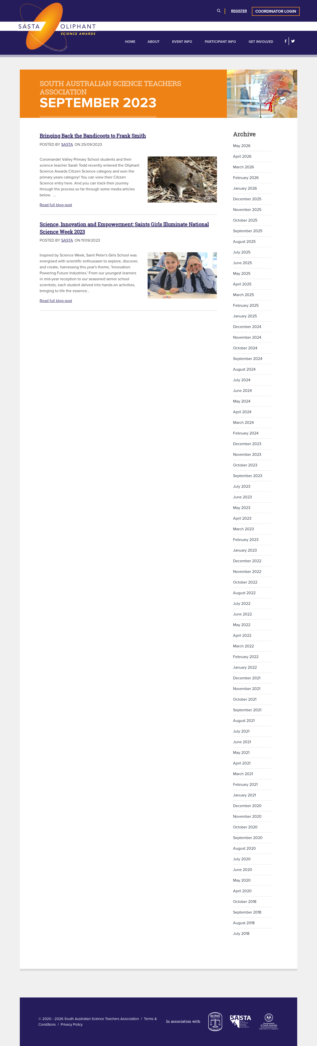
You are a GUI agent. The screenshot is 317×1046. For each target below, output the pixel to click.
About (153, 42)
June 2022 (242, 614)
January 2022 (245, 667)
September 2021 (247, 710)
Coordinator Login (275, 11)
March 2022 (243, 646)
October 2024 (245, 348)
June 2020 (242, 869)
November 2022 (247, 571)
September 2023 (247, 475)
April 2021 (241, 763)
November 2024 (247, 337)
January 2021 (244, 795)
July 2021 (241, 731)
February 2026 (246, 177)
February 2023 (246, 539)
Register (239, 11)
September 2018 (247, 912)
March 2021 (243, 773)
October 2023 (245, 465)
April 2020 (242, 891)
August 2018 (244, 922)
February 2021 (245, 784)
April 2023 (242, 518)
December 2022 (247, 561)
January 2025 (245, 316)
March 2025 (243, 294)
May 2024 (241, 401)
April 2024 (242, 411)
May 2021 (241, 752)
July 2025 (241, 252)
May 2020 (242, 880)
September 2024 (247, 358)
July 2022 (241, 603)
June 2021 (242, 742)
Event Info (182, 42)
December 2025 (247, 199)
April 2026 (242, 156)
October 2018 (244, 901)
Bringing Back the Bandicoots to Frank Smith (93, 135)
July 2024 (241, 380)
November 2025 (247, 209)
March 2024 (243, 422)
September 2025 (247, 231)
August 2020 (244, 848)
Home (130, 42)
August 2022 (244, 592)
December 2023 (247, 443)
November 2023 (247, 454)
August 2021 (244, 720)
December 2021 (246, 678)
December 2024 (247, 326)
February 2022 (246, 656)
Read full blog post (56, 205)
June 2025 (242, 262)
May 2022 (241, 624)
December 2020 (247, 805)
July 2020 (242, 859)
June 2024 (242, 390)
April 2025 (242, 284)
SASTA (67, 144)
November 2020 (247, 816)
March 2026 (243, 167)
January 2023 (245, 550)
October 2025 (245, 220)
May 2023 (241, 507)
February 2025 (246, 305)
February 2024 (246, 433)
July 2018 (241, 933)
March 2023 (243, 529)
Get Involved (261, 42)
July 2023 (241, 486)
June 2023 (242, 497)
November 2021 (246, 688)
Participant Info (220, 42)
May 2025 (241, 273)
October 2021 (244, 699)
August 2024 (244, 369)
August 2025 (244, 241)
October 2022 (245, 582)
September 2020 (248, 837)
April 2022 (242, 635)
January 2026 (245, 188)
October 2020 (245, 827)
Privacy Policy (71, 1024)
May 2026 (241, 145)
